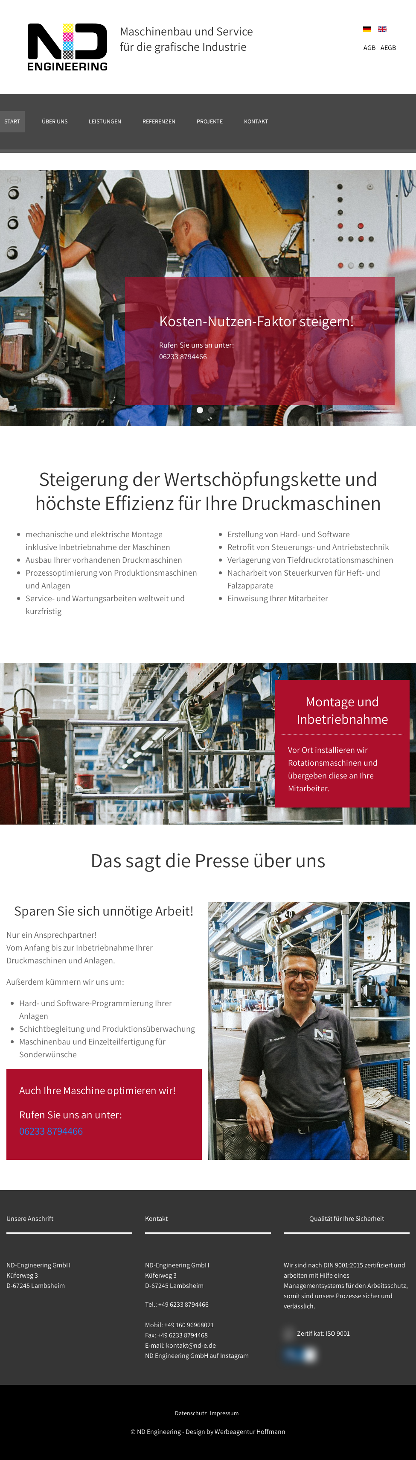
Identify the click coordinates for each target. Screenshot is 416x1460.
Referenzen (159, 121)
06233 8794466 (51, 1131)
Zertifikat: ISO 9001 (323, 1333)
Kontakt (256, 121)
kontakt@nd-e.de (191, 1345)
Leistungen (105, 121)
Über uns (54, 121)
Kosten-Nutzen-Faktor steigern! (214, 410)
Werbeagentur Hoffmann (250, 1431)
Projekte (210, 121)
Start (12, 121)
